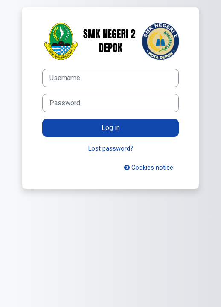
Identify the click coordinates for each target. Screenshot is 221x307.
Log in (111, 128)
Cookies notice (148, 167)
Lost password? (110, 148)
